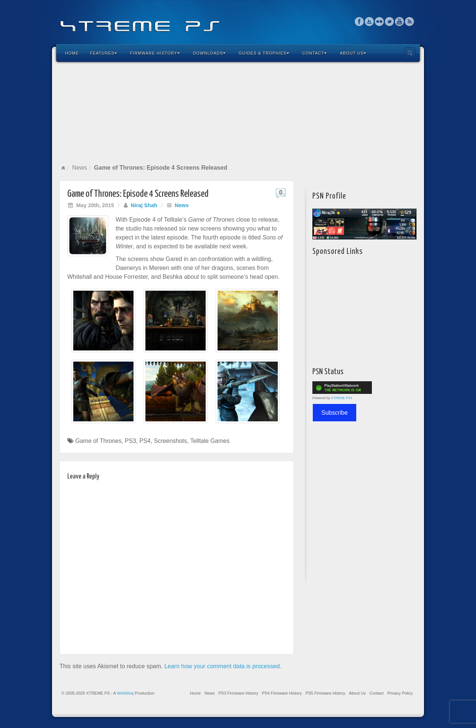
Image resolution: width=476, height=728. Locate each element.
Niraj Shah (144, 205)
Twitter (389, 21)
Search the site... (409, 53)
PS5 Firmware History (325, 693)
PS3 (130, 441)
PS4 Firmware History (282, 693)
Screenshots (170, 441)
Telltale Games (209, 441)
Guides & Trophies (264, 53)
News (79, 167)
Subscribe (334, 412)
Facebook (359, 21)
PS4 (145, 441)
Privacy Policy (400, 693)
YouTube (399, 21)
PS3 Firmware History (238, 693)
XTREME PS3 (341, 398)
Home (72, 53)
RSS (409, 21)
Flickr (379, 21)
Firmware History (155, 53)
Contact (314, 53)
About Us (353, 53)
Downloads (209, 53)
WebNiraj (125, 693)
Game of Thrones (98, 441)
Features (103, 53)
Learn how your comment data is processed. (223, 666)
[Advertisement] (238, 113)
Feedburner (369, 21)
